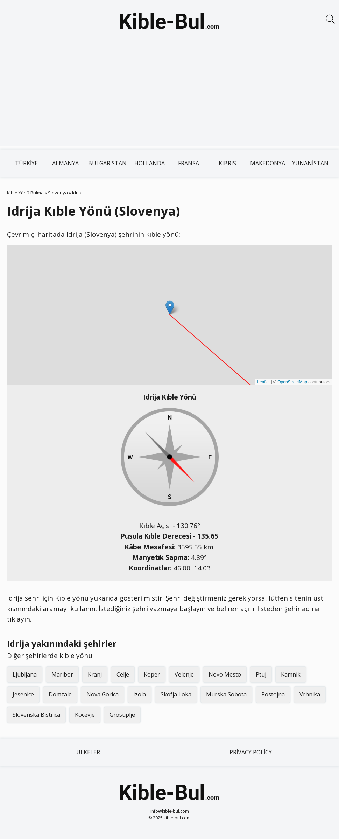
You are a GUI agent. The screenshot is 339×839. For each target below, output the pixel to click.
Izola (139, 694)
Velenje (184, 674)
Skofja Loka (176, 694)
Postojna (273, 694)
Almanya (65, 163)
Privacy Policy (250, 752)
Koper (152, 674)
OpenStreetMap (292, 382)
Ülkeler (88, 752)
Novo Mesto (225, 674)
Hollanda (149, 163)
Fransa (188, 163)
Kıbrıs (227, 163)
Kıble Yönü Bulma (25, 192)
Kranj (95, 674)
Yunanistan (310, 163)
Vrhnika (309, 694)
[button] (169, 307)
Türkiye (26, 163)
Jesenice (23, 694)
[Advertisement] (169, 97)
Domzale (60, 694)
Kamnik (291, 674)
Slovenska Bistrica (36, 715)
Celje (122, 674)
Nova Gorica (102, 694)
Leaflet (263, 382)
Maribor (62, 674)
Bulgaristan (107, 163)
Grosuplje (122, 715)
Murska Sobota (226, 694)
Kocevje (85, 715)
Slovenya (58, 192)
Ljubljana (25, 674)
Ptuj (261, 674)
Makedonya (267, 163)
